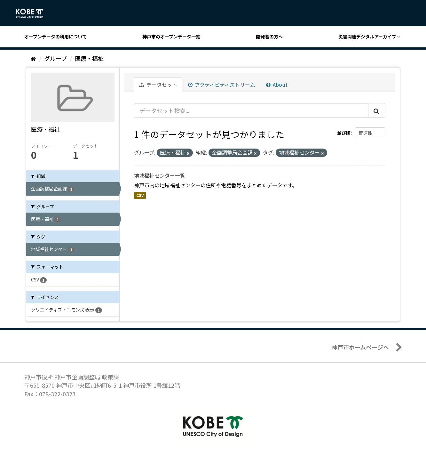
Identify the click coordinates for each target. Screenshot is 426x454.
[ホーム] (33, 58)
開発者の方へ (269, 36)
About (277, 84)
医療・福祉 (89, 58)
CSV (140, 195)
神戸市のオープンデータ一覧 (171, 36)
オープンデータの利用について (55, 36)
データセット (158, 84)
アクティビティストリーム (221, 84)
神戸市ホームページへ (360, 347)
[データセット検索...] (251, 110)
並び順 (344, 133)
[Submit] (376, 110)
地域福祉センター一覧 (159, 175)
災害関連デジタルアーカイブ (367, 36)
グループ (55, 58)
